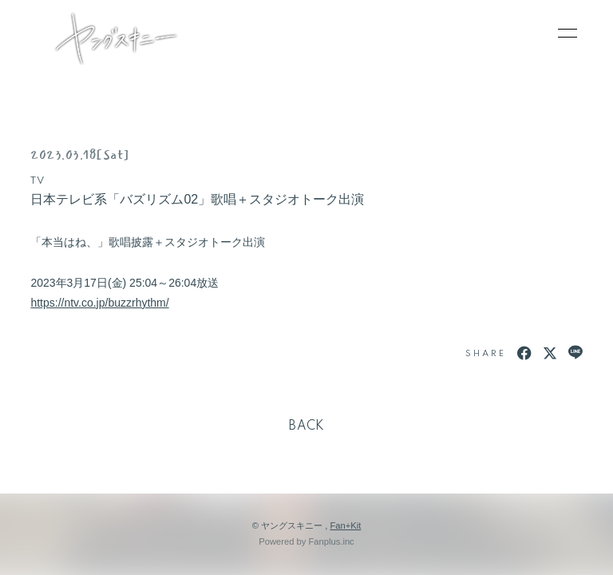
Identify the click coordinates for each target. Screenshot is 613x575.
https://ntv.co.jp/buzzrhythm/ (99, 302)
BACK (306, 426)
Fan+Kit (345, 525)
